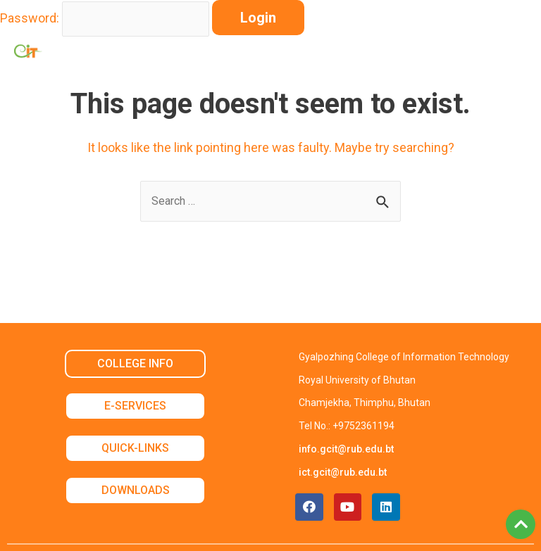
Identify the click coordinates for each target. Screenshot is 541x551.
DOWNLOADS (135, 490)
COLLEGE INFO (135, 363)
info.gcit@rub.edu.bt (346, 449)
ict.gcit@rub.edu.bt (343, 472)
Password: (29, 18)
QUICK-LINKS (135, 448)
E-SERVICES (135, 405)
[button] (479, 50)
